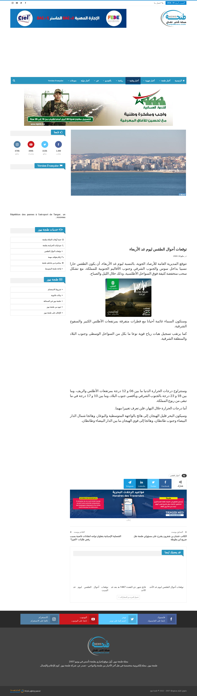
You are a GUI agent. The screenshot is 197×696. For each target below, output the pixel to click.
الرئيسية (180, 80)
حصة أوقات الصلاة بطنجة (53, 240)
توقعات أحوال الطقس (52, 251)
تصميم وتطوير (35, 691)
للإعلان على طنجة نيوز (52, 313)
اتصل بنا (158, 3)
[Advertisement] (98, 50)
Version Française (55, 80)
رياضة (120, 80)
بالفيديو (108, 80)
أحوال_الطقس (175, 475)
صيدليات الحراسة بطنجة (53, 245)
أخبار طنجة (165, 80)
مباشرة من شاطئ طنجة (53, 263)
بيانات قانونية (56, 295)
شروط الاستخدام (54, 289)
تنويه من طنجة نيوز (54, 307)
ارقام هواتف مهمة (56, 257)
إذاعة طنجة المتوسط (53, 269)
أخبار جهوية (150, 80)
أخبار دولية (85, 80)
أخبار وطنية (134, 80)
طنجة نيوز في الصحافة (52, 301)
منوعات (73, 80)
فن (97, 80)
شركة (19, 691)
